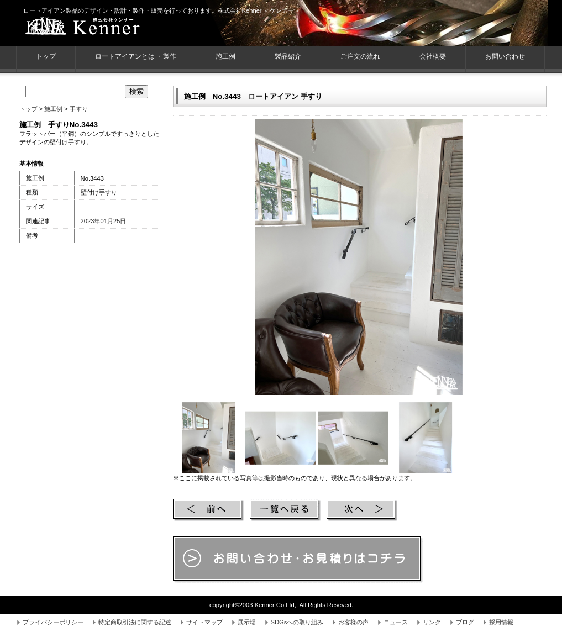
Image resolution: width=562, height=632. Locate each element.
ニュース (396, 622)
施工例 (225, 56)
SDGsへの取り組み (297, 622)
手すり (79, 109)
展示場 (247, 622)
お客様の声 (353, 622)
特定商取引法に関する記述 (134, 622)
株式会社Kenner (102, 27)
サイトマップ (204, 622)
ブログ (465, 622)
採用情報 (501, 622)
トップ (29, 109)
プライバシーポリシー (53, 622)
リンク (432, 622)
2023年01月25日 (104, 221)
